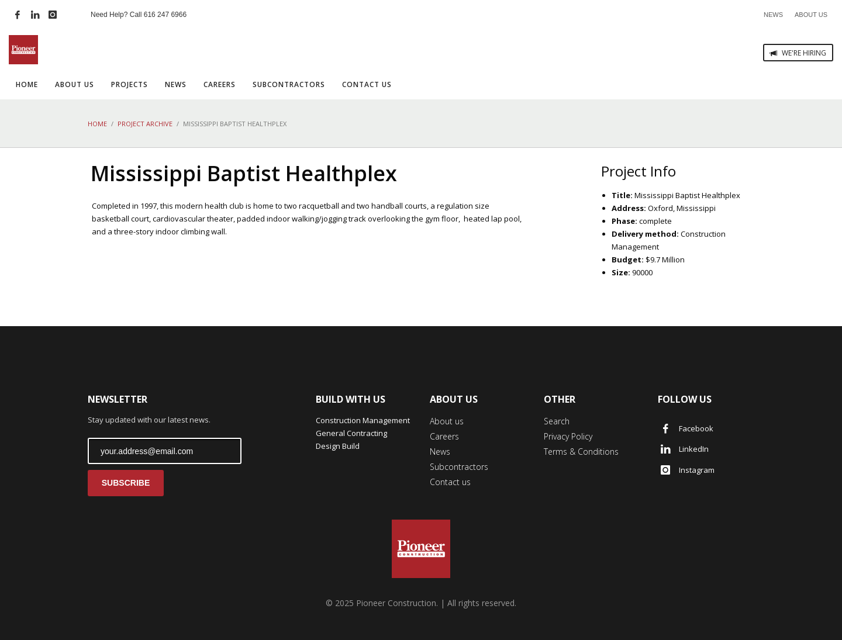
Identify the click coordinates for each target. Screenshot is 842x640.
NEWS (773, 14)
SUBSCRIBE (126, 482)
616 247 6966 (165, 15)
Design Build (338, 446)
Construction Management (363, 420)
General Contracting (351, 433)
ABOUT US (811, 14)
